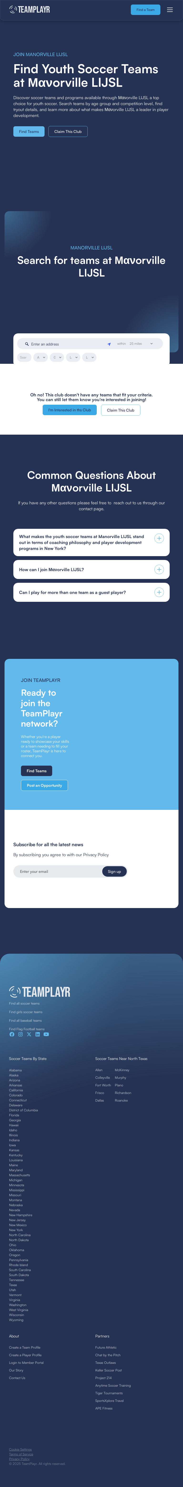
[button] (169, 9)
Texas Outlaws (105, 1363)
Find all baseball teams (25, 1020)
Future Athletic (106, 1347)
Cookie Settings (20, 1449)
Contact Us (17, 1378)
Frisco (99, 1093)
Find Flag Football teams (27, 1029)
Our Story (16, 1370)
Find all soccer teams (24, 1003)
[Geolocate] (109, 343)
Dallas (99, 1100)
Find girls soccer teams (25, 1012)
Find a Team (146, 10)
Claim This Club (68, 131)
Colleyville (102, 1077)
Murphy (120, 1077)
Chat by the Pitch (108, 1355)
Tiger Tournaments (109, 1393)
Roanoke (121, 1100)
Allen (98, 1070)
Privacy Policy (19, 1459)
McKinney (122, 1070)
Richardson (123, 1093)
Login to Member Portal (26, 1363)
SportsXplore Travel (109, 1401)
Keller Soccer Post (108, 1370)
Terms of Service (21, 1454)
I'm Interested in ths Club (69, 410)
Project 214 (103, 1378)
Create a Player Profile (25, 1355)
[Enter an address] (68, 344)
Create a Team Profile (24, 1347)
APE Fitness (103, 1408)
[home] (29, 9)
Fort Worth (103, 1085)
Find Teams (29, 131)
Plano (119, 1085)
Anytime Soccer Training (113, 1385)
